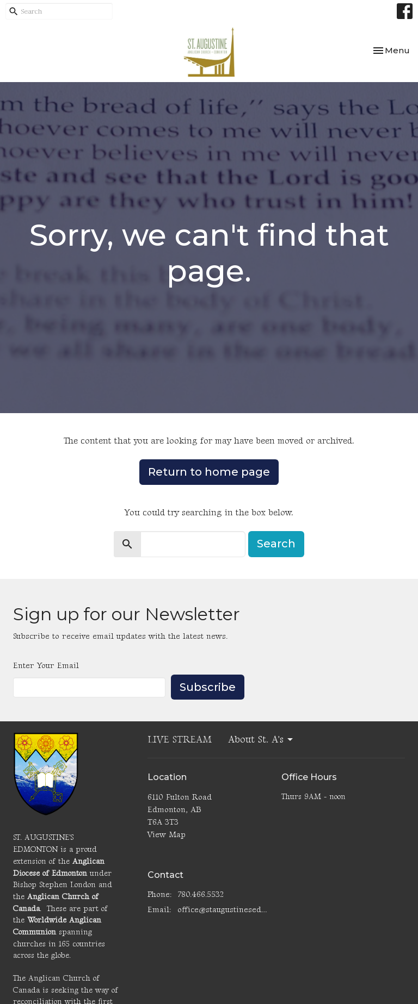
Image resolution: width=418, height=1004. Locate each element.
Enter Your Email (46, 665)
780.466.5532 (200, 894)
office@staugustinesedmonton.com (224, 910)
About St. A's (261, 739)
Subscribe (208, 687)
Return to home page (209, 471)
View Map (166, 835)
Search (276, 543)
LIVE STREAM (179, 739)
